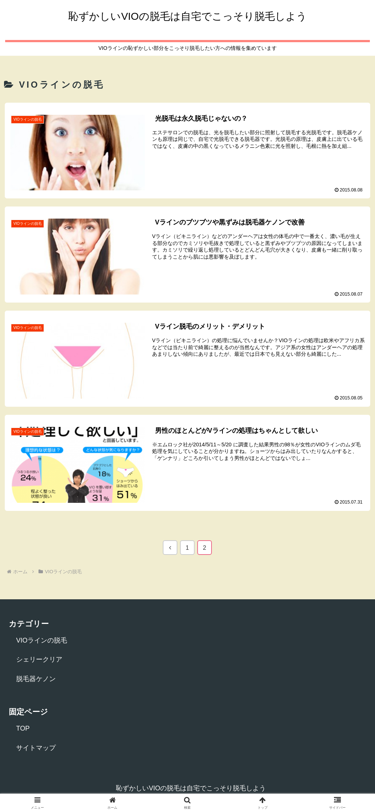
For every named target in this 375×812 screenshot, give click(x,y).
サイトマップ (36, 747)
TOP (23, 728)
